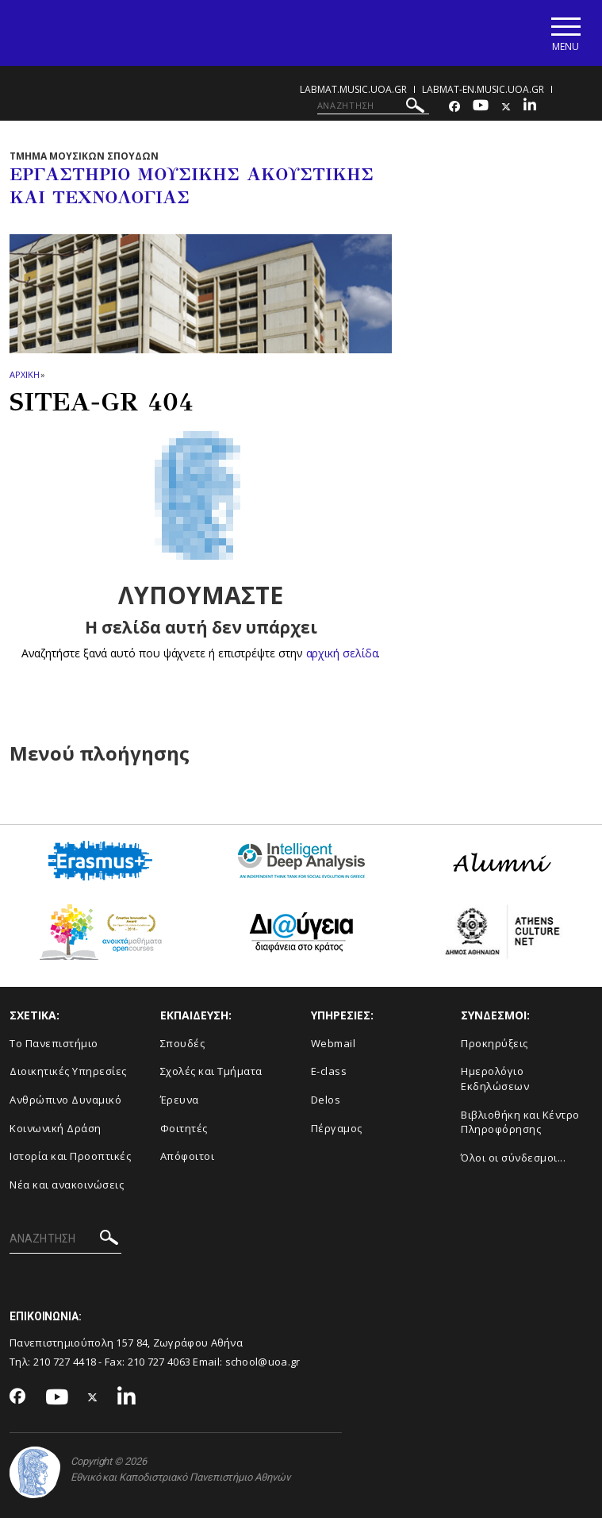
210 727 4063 (159, 1361)
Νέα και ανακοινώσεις (67, 1184)
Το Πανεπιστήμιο (54, 1043)
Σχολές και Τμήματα (211, 1071)
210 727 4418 (65, 1361)
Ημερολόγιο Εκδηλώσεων (495, 1078)
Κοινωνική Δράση (56, 1128)
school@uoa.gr (263, 1361)
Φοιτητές (184, 1128)
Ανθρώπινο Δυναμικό (65, 1099)
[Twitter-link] (506, 107)
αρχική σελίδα (342, 653)
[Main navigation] (565, 33)
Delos (326, 1099)
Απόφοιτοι (187, 1156)
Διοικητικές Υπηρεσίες (68, 1071)
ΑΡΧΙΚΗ (24, 374)
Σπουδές (182, 1043)
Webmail (333, 1043)
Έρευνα (179, 1099)
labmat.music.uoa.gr (353, 89)
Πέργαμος (336, 1128)
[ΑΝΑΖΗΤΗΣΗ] (373, 105)
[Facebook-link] (454, 107)
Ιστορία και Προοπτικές (70, 1156)
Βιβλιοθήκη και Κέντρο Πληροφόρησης (520, 1122)
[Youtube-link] (481, 107)
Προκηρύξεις (494, 1043)
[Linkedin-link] (529, 107)
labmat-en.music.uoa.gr (483, 89)
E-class (329, 1071)
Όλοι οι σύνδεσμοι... (513, 1157)
